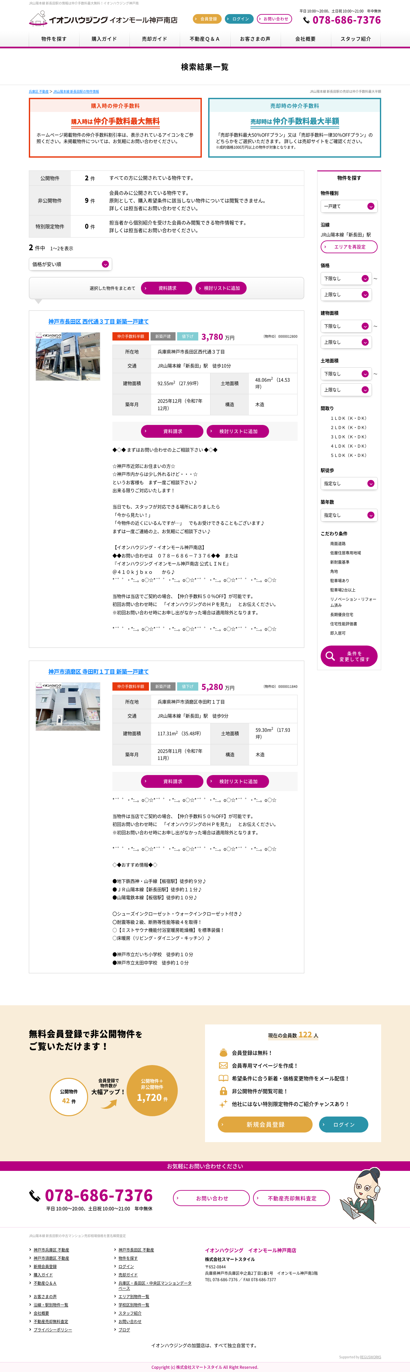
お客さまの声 (45, 1296)
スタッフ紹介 (130, 1313)
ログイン (126, 1266)
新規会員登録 (45, 1266)
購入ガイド (43, 1275)
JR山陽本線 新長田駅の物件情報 (76, 91)
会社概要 (41, 1313)
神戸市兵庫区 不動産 (51, 1250)
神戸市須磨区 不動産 (51, 1258)
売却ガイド (128, 1275)
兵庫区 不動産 (39, 91)
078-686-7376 (347, 19)
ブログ (124, 1330)
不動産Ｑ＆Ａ (45, 1283)
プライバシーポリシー (53, 1330)
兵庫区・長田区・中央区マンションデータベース (155, 1285)
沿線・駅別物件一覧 (51, 1305)
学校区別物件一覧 (134, 1305)
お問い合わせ (130, 1321)
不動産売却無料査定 (51, 1321)
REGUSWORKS (370, 1356)
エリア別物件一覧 (134, 1296)
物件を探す (128, 1258)
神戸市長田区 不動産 (136, 1250)
